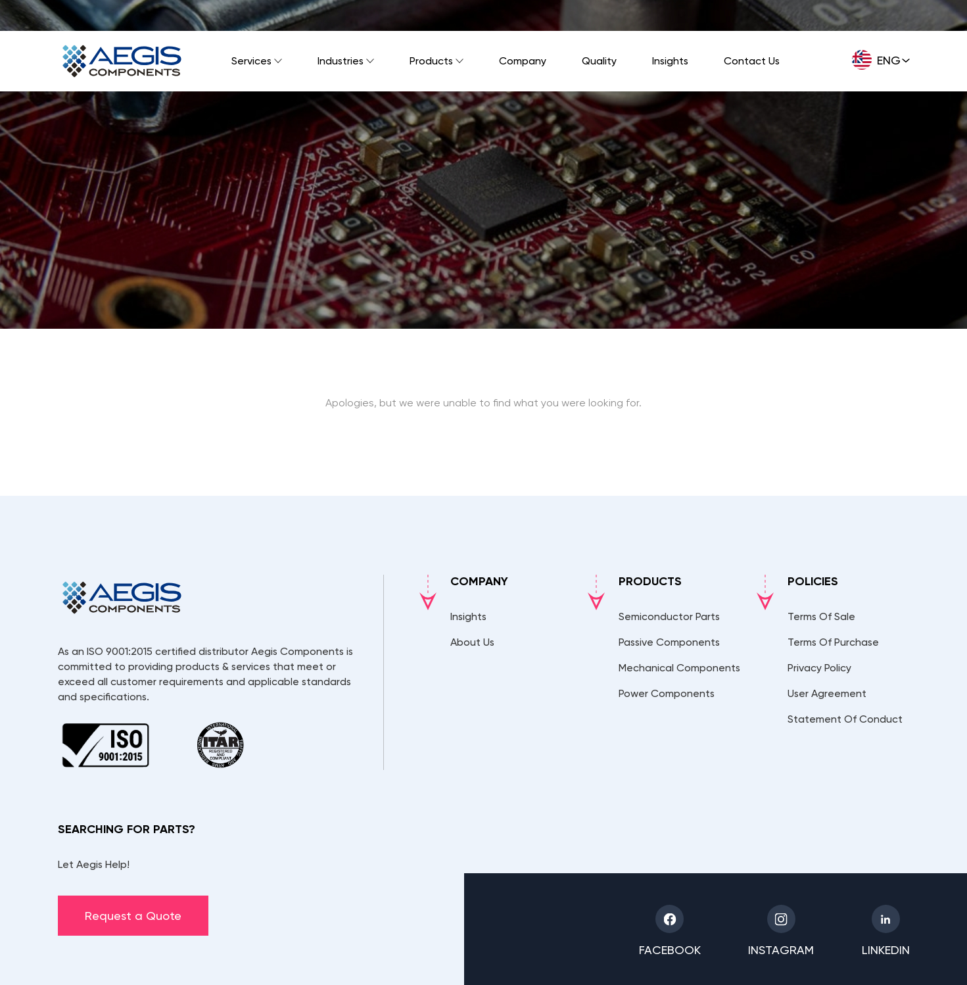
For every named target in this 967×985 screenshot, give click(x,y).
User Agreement (827, 693)
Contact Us (752, 61)
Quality (599, 61)
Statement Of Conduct (845, 719)
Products (431, 61)
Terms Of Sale (821, 616)
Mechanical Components (679, 667)
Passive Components (669, 642)
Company (522, 61)
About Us (472, 642)
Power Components (667, 693)
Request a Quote (133, 916)
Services (251, 61)
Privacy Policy (819, 667)
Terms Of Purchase (833, 642)
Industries (341, 61)
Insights (670, 61)
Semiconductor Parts (669, 616)
